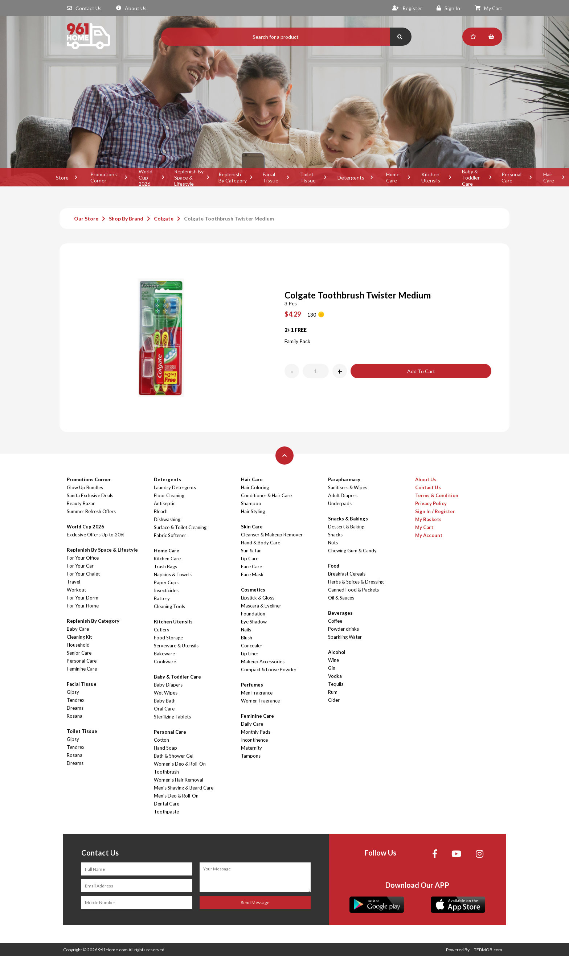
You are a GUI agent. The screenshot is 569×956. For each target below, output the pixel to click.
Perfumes (252, 685)
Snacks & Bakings (348, 519)
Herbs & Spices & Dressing (356, 582)
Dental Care (166, 804)
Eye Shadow (254, 622)
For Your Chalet (83, 574)
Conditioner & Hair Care (266, 495)
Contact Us (84, 8)
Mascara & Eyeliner (261, 606)
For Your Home (83, 606)
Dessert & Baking (346, 526)
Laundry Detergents (175, 487)
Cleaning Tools (169, 606)
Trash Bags (165, 566)
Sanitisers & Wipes (347, 487)
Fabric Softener (170, 535)
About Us (131, 8)
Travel (73, 582)
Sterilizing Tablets (172, 717)
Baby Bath (165, 701)
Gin (331, 668)
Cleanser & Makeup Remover (272, 534)
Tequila (336, 684)
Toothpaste (166, 812)
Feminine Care (82, 669)
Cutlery (161, 629)
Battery (162, 598)
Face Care (251, 566)
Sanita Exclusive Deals (90, 495)
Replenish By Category (232, 177)
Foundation (253, 614)
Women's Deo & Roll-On (180, 764)
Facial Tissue (270, 177)
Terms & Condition (436, 495)
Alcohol (336, 652)
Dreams (75, 708)
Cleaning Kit (79, 637)
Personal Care (511, 177)
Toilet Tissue (308, 177)
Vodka (335, 676)
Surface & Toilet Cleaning (180, 527)
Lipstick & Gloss (257, 598)
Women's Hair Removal (178, 780)
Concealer (251, 645)
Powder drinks (343, 629)
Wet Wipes (165, 693)
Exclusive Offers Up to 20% (95, 534)
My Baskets (428, 519)
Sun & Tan (251, 550)
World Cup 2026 (145, 177)
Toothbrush (166, 772)
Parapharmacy (344, 479)
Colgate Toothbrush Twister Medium (229, 218)
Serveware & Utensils (176, 645)
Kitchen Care (167, 558)
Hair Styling (253, 511)
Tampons (251, 756)
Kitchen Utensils (430, 177)
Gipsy (73, 692)
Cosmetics (253, 590)
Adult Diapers (342, 495)
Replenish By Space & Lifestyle (189, 177)
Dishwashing (167, 519)
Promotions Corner (103, 177)
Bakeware (164, 653)
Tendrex (76, 700)
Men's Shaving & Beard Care (183, 788)
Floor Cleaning (169, 495)
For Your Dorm (82, 598)
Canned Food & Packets (353, 590)
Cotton (161, 740)
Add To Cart (421, 371)
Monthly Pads (255, 732)
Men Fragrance (257, 693)
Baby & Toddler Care (471, 177)
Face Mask (252, 574)
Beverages (340, 613)
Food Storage (168, 637)
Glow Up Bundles (85, 487)
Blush (246, 637)
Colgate (163, 218)
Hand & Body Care (260, 542)
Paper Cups (166, 582)
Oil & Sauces (341, 598)
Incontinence (254, 740)
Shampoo (251, 503)
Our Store (86, 218)
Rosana (74, 716)
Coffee (335, 621)
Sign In (448, 8)
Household (78, 645)
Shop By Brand (126, 218)
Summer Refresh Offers (91, 511)
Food (333, 566)
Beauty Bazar (81, 503)
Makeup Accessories (262, 661)
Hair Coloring (255, 487)
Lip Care (249, 558)
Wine (333, 660)
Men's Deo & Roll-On (176, 796)
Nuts (333, 542)
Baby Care (78, 629)
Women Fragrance (260, 701)
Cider (334, 700)
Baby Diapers (168, 685)
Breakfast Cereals (346, 574)
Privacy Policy (431, 503)
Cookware (165, 661)
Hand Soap (165, 748)
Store (62, 177)
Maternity (251, 748)
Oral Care (164, 709)
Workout (76, 590)
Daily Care (252, 724)
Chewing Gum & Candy (352, 550)
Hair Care (252, 479)
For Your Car (80, 566)
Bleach (161, 511)
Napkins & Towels (173, 574)
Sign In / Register (435, 511)
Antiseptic (164, 503)
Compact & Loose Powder (268, 669)
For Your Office (83, 558)
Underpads (340, 503)
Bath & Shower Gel (173, 756)
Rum (332, 692)
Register (407, 8)
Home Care (393, 177)
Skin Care (252, 526)
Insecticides (166, 590)
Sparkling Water (345, 637)
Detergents (350, 177)
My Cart (488, 8)
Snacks (335, 534)
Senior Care (79, 653)
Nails (246, 629)
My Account (428, 535)
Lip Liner (249, 653)
